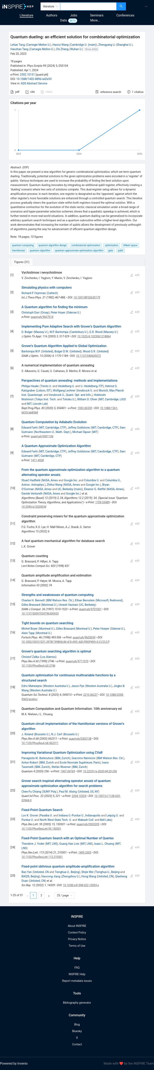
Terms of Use (77, 945)
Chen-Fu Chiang (31, 791)
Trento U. (46, 386)
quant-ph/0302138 (80, 738)
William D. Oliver (87, 399)
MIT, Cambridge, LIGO (112, 399)
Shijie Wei (87, 872)
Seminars (96, 15)
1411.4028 (37, 460)
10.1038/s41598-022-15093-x (81, 885)
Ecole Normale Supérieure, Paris (80, 762)
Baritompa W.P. (30, 351)
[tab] (22, 262)
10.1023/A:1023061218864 (94, 336)
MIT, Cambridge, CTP (52, 427)
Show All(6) (91, 49)
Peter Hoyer (58, 312)
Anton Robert (29, 762)
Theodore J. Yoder (32, 843)
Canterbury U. (78, 332)
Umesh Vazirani (68, 604)
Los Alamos (48, 656)
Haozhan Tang (19, 49)
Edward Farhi (29, 427)
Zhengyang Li (106, 44)
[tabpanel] (77, 584)
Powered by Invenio (14, 1063)
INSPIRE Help (77, 974)
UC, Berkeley (87, 604)
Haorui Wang (60, 44)
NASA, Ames (50, 480)
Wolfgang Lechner (64, 390)
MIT (94, 432)
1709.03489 (102, 502)
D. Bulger (27, 332)
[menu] (140, 6)
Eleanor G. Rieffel (95, 489)
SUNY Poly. (50, 791)
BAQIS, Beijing (30, 876)
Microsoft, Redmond (109, 600)
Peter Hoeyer (101, 628)
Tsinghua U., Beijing (67, 872)
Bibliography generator (77, 1002)
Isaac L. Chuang (104, 843)
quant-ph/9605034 (84, 637)
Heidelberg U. (66, 386)
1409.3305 (84, 852)
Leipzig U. (112, 815)
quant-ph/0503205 (88, 824)
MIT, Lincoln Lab (37, 403)
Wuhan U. (76, 49)
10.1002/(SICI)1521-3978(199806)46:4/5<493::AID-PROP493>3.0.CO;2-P (65, 641)
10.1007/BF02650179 (87, 297)
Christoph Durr (30, 312)
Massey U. (41, 332)
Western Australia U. (56, 686)
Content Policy (77, 932)
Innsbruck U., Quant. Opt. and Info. (70, 394)
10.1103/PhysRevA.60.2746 (38, 665)
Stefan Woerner (61, 767)
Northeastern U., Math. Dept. (52, 432)
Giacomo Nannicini (83, 758)
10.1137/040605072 (88, 355)
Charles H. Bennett (33, 600)
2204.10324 (79, 796)
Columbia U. (91, 480)
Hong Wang (88, 876)
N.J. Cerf (56, 734)
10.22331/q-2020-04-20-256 (100, 771)
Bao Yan (26, 872)
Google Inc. (71, 480)
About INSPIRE (77, 925)
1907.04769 (67, 771)
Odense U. (73, 312)
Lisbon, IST (44, 390)
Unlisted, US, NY (88, 791)
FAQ (76, 967)
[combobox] (88, 6)
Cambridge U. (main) (83, 44)
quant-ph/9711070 (77, 661)
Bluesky (77, 1031)
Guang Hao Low (69, 843)
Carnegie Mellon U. (38, 44)
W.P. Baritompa (59, 332)
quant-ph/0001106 (42, 436)
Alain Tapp (27, 633)
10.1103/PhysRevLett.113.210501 (42, 857)
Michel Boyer (29, 628)
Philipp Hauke (30, 386)
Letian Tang (17, 44)
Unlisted (47, 351)
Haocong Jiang (50, 876)
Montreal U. (49, 604)
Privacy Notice (77, 939)
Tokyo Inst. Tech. (45, 399)
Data (63, 20)
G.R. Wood (95, 332)
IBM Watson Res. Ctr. (60, 600)
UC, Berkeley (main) (70, 489)
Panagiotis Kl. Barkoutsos (37, 758)
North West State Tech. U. (56, 819)
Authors (51, 15)
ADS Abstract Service (34, 83)
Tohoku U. (68, 399)
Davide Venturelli (31, 493)
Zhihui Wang (54, 484)
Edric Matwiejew (31, 686)
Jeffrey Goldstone (79, 427)
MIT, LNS (51, 843)
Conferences (125, 15)
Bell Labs (105, 819)
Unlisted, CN (41, 872)
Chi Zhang (62, 49)
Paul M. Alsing (68, 791)
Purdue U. (27, 819)
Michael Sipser (81, 432)
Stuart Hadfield (30, 480)
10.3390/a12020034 (33, 506)
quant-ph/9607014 (42, 317)
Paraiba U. (46, 815)
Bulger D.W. (62, 351)
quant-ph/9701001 (90, 609)
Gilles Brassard (30, 604)
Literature (26, 15)
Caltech (52, 293)
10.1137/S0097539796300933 (40, 613)
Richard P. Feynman (33, 293)
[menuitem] (146, 6)
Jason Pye (77, 686)
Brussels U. (42, 734)
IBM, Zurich (62, 758)
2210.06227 (90, 694)
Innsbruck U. (85, 390)
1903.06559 (84, 408)
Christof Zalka (30, 656)
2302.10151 (27, 74)
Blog (77, 1024)
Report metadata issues (77, 980)
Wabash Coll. (86, 819)
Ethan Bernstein (85, 600)
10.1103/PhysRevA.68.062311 (39, 743)
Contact (77, 1044)
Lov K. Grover (29, 815)
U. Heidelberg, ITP (92, 386)
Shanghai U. (124, 44)
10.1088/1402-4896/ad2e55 (34, 79)
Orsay (45, 312)
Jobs (73, 15)
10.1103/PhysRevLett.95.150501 (41, 828)
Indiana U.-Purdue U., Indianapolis (79, 815)
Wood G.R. (89, 351)
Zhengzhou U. (70, 876)
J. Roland (27, 734)
